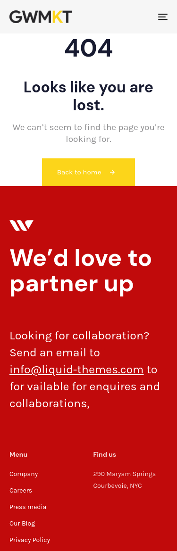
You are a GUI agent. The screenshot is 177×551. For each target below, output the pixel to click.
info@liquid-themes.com (76, 369)
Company (23, 474)
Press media (28, 507)
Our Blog (22, 523)
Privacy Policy (29, 540)
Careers (20, 490)
